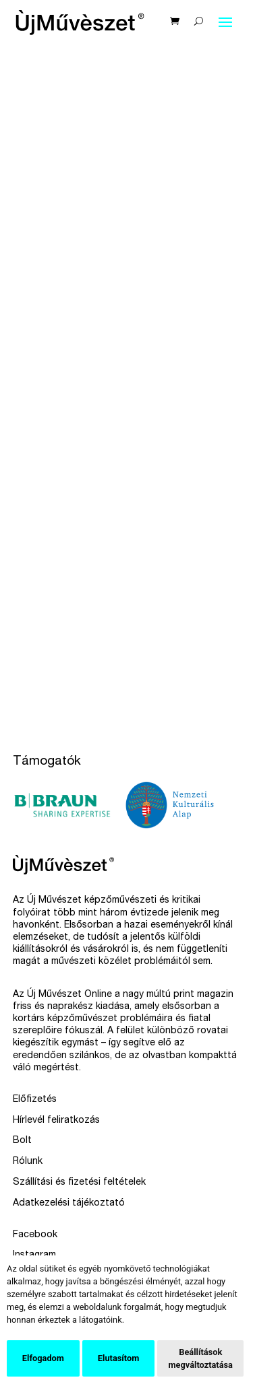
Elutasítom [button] (118, 1358)
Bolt (22, 1141)
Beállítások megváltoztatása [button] (200, 1358)
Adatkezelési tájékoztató (69, 1203)
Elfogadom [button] (43, 1358)
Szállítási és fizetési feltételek (79, 1182)
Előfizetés (35, 1100)
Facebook (35, 1235)
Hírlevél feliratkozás (56, 1120)
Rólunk (28, 1162)
